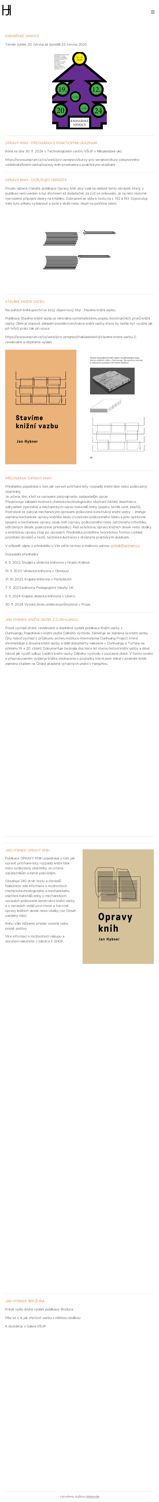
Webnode (92, 1496)
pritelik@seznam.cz (125, 546)
